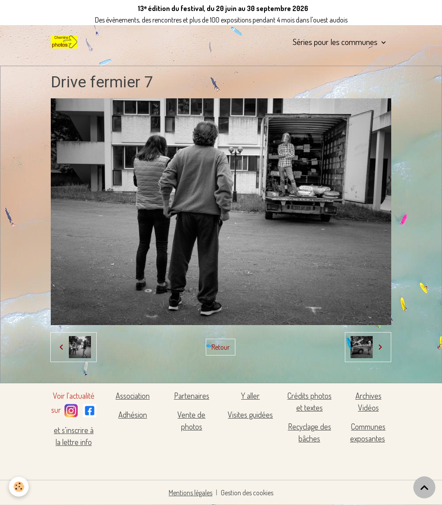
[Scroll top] (424, 487)
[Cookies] (19, 487)
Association (133, 395)
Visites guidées (250, 414)
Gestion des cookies (247, 492)
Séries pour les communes (336, 41)
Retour (221, 347)
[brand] (66, 42)
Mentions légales (190, 492)
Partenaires (191, 395)
